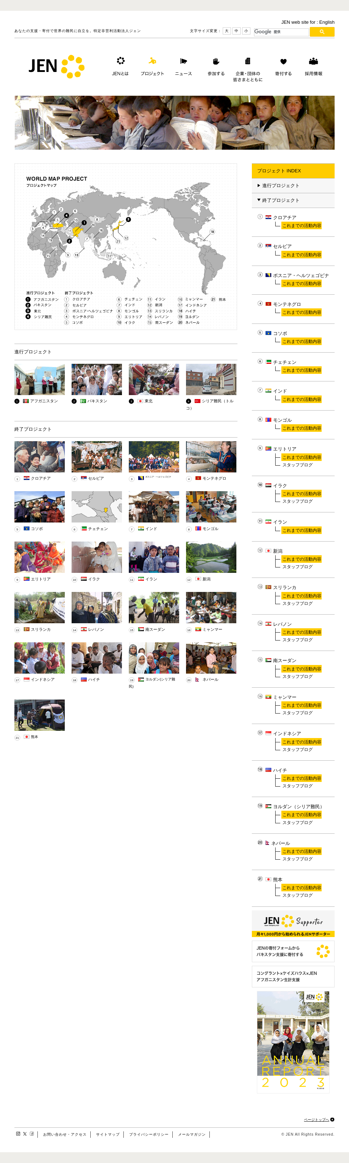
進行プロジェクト (278, 185)
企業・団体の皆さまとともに (248, 68)
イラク (94, 579)
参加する (214, 68)
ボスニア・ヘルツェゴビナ (158, 477)
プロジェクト (151, 68)
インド (151, 528)
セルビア (96, 478)
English (327, 22)
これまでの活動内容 (301, 225)
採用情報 (313, 68)
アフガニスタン (44, 401)
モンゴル (210, 528)
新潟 (206, 579)
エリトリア (41, 579)
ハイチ (94, 679)
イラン (151, 579)
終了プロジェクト (278, 200)
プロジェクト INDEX (279, 170)
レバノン (96, 629)
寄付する (282, 68)
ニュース (183, 68)
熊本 (34, 737)
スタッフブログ (297, 464)
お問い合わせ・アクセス (65, 1134)
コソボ (37, 528)
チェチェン (98, 528)
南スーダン (155, 629)
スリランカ (41, 629)
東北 (149, 401)
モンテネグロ (214, 478)
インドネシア (43, 679)
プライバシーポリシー (149, 1134)
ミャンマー (212, 629)
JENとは (119, 68)
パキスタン (97, 401)
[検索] (281, 32)
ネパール (210, 679)
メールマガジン (192, 1134)
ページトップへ (316, 1120)
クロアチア (41, 478)
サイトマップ (108, 1134)
